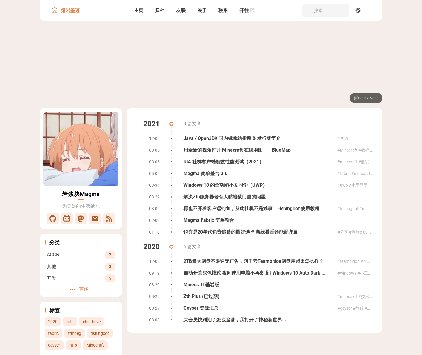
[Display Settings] (358, 10)
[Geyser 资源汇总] (254, 308)
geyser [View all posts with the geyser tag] (54, 345)
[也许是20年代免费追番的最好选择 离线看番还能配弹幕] (254, 232)
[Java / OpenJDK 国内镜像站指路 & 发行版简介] (254, 138)
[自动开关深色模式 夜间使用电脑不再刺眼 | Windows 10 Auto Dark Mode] (254, 273)
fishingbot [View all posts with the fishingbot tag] (100, 333)
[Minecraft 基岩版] (254, 285)
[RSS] (109, 218)
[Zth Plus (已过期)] (254, 296)
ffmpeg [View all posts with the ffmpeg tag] (74, 333)
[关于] (201, 10)
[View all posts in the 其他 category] (81, 266)
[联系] (223, 10)
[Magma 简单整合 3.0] (254, 173)
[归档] (159, 10)
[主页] (138, 10)
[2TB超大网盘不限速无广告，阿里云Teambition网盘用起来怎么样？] (254, 261)
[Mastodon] (81, 218)
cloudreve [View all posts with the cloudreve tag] (92, 321)
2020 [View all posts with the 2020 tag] (52, 321)
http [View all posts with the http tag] (73, 345)
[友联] (180, 10)
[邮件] (95, 218)
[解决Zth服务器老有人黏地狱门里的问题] (254, 197)
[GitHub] (53, 218)
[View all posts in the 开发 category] (81, 278)
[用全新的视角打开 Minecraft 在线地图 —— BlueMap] (254, 150)
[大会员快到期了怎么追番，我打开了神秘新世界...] (254, 320)
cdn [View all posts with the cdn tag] (70, 321)
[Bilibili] (67, 218)
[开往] (247, 10)
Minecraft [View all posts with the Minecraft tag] (95, 345)
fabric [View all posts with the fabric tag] (53, 333)
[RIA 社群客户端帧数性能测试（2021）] (254, 162)
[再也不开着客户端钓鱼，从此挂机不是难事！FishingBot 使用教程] (254, 209)
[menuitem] (371, 10)
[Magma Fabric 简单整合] (254, 220)
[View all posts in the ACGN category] (81, 255)
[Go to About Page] (80, 149)
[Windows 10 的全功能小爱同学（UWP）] (254, 185)
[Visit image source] (366, 98)
